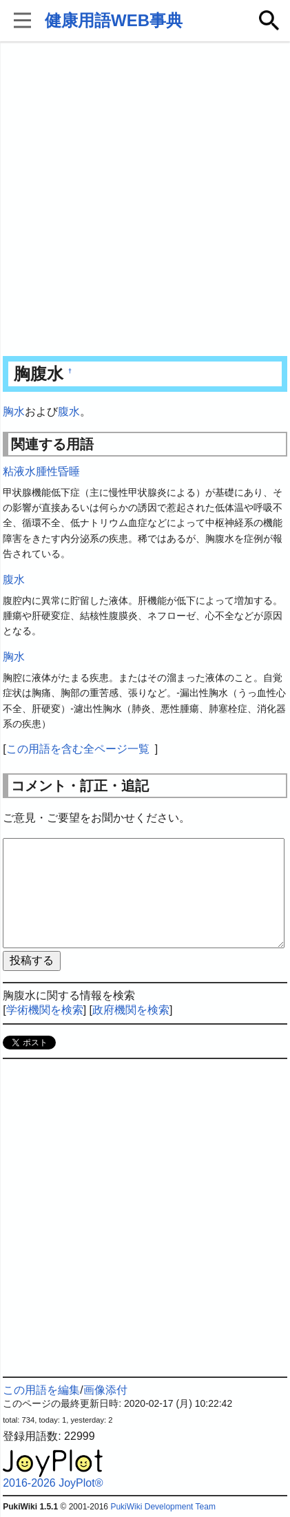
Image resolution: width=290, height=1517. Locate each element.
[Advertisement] (145, 200)
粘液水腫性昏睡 (41, 471)
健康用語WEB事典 (114, 20)
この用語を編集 (41, 1390)
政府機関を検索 (130, 1010)
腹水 (69, 411)
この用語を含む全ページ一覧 (77, 749)
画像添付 (105, 1390)
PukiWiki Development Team (163, 1506)
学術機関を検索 (44, 1010)
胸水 (14, 411)
